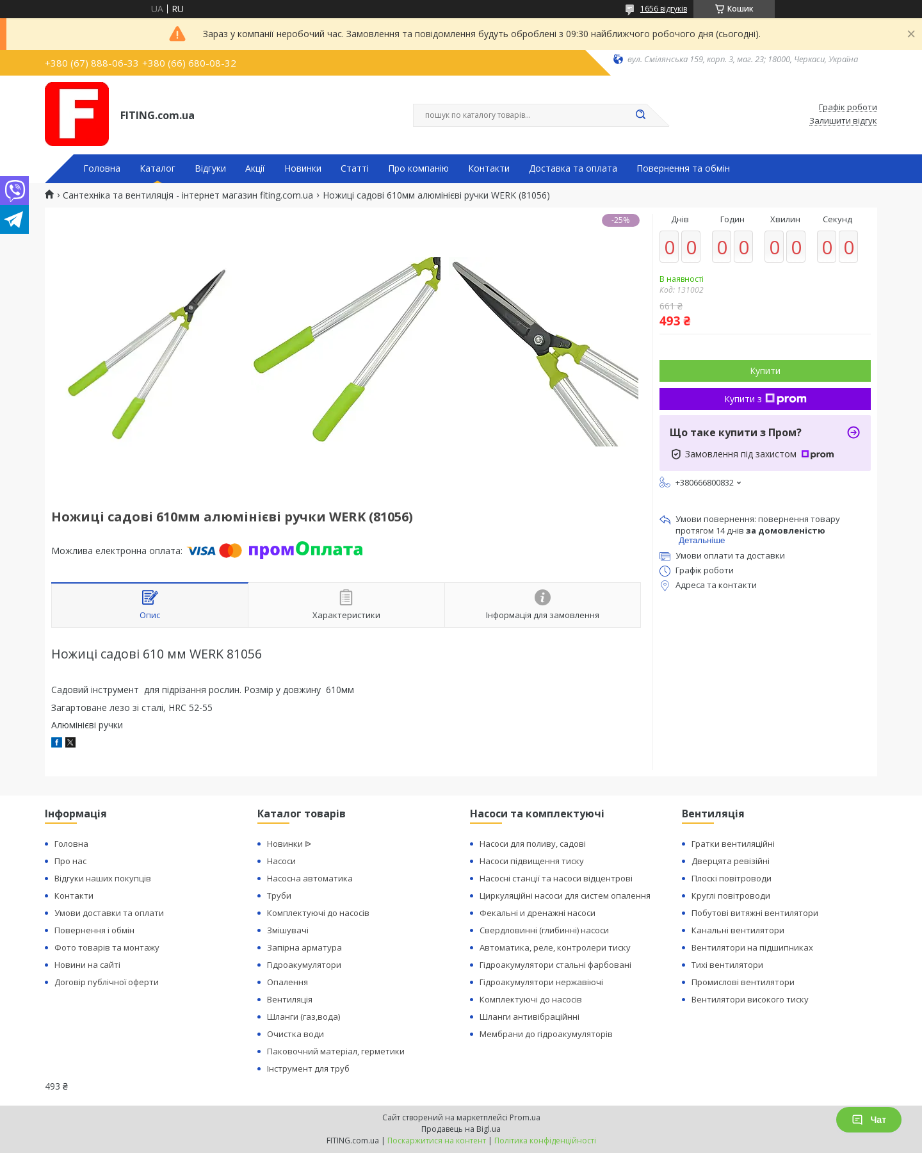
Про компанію (418, 168)
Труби (279, 895)
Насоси (281, 861)
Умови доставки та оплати (109, 913)
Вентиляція (289, 999)
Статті (355, 168)
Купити (765, 370)
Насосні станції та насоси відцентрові (556, 878)
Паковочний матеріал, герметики (336, 1051)
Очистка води (295, 1034)
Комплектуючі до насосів (318, 913)
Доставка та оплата (573, 168)
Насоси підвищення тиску (532, 861)
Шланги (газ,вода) (303, 1016)
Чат (869, 1119)
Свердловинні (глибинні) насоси (544, 930)
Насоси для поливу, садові (533, 843)
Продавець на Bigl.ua (461, 1129)
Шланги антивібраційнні (529, 1016)
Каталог (157, 168)
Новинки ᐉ (289, 843)
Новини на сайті (87, 964)
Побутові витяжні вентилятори (754, 913)
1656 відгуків (663, 8)
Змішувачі (288, 930)
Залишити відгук (843, 121)
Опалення (287, 982)
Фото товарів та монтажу (106, 947)
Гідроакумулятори (304, 964)
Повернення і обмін (94, 930)
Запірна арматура (304, 947)
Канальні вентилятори (737, 930)
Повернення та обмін (683, 168)
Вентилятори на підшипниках (752, 947)
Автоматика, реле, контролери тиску (555, 947)
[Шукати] (640, 115)
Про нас (70, 861)
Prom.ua (525, 1117)
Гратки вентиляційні (733, 843)
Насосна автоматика (310, 878)
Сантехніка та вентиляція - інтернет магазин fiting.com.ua (188, 195)
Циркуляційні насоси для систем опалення (565, 895)
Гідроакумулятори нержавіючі (541, 982)
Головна (101, 168)
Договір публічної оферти (106, 982)
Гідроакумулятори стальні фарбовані (555, 964)
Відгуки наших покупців (102, 878)
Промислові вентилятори (743, 982)
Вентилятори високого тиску (750, 999)
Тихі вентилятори (727, 964)
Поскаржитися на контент (436, 1140)
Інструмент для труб (308, 1068)
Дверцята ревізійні (730, 861)
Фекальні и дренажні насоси (537, 913)
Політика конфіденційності (545, 1140)
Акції (255, 168)
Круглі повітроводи (730, 895)
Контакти (489, 168)
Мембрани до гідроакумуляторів (546, 1034)
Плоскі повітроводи (731, 878)
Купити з (765, 399)
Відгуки (210, 168)
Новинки (302, 168)
